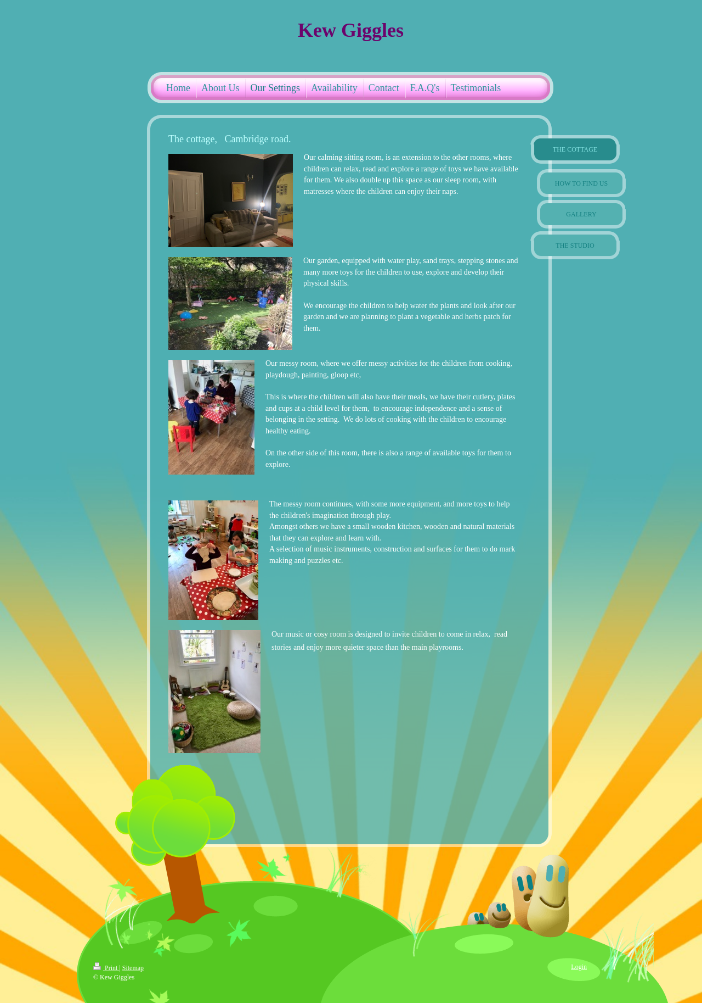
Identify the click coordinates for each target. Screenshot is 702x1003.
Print (106, 968)
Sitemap (133, 968)
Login (579, 967)
